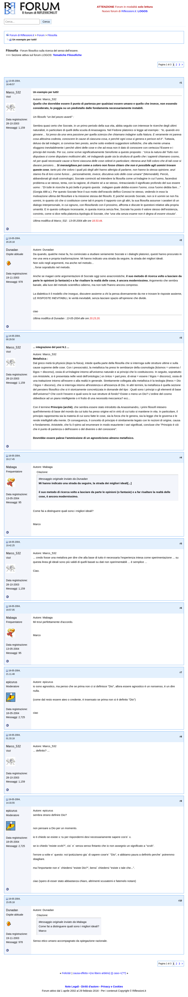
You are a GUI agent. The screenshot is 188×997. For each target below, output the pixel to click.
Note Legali (72, 986)
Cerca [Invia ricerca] (46, 21)
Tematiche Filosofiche (67, 55)
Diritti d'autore (90, 986)
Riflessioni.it (128, 11)
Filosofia (52, 35)
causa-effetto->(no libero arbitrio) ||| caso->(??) (99, 973)
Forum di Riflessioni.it (22, 35)
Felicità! (66, 973)
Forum (40, 35)
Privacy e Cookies (112, 986)
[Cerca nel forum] (22, 21)
